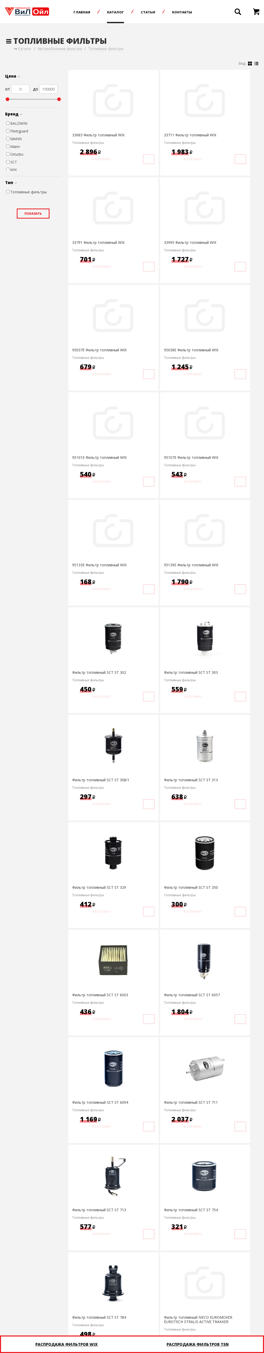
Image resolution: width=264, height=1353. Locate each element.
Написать (162, 1316)
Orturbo (14, 154)
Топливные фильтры (105, 48)
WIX (11, 169)
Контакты (187, 12)
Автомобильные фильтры (60, 48)
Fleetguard (17, 131)
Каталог (120, 12)
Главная (86, 12)
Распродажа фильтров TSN (198, 1344)
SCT (11, 162)
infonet (246, 1316)
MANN (14, 138)
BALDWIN (16, 123)
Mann (13, 146)
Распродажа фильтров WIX (66, 1344)
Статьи (152, 12)
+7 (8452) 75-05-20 (104, 1316)
